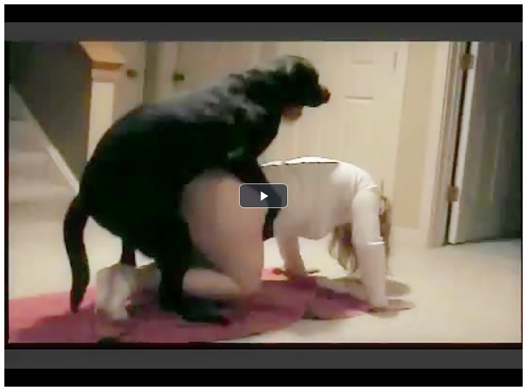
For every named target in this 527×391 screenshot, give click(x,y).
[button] (263, 196)
